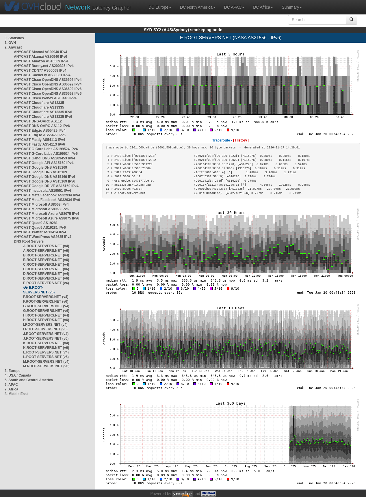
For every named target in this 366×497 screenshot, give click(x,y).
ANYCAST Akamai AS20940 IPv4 (40, 52)
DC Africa (263, 7)
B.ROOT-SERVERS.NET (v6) (46, 260)
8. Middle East (16, 394)
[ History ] (241, 140)
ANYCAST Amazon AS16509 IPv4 (41, 61)
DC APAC (234, 7)
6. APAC (11, 385)
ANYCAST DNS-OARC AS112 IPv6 (42, 126)
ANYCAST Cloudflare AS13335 (39, 103)
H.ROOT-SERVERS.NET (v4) (46, 315)
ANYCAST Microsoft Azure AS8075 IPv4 (46, 214)
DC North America (197, 7)
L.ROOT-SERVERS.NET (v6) (46, 357)
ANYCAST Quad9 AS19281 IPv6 (40, 228)
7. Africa (11, 389)
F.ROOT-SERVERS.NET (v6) (45, 301)
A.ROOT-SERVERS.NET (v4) (46, 246)
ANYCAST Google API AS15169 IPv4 (44, 163)
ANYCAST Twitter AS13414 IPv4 (40, 232)
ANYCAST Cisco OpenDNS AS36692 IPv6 (47, 89)
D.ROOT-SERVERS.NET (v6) (46, 278)
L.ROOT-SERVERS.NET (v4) (46, 352)
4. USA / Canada (18, 375)
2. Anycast (13, 47)
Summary (292, 7)
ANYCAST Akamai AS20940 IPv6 (40, 57)
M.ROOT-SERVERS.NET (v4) (46, 362)
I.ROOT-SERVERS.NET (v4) (45, 325)
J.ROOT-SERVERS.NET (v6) (45, 338)
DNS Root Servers (29, 241)
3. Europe (13, 371)
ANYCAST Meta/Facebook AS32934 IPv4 (47, 195)
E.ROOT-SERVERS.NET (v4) (46, 283)
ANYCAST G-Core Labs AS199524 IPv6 (46, 154)
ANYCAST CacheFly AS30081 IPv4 (42, 75)
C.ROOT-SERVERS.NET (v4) (46, 265)
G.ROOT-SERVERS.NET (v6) (46, 311)
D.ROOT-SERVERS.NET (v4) (46, 274)
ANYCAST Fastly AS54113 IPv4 (39, 140)
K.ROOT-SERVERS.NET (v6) (46, 348)
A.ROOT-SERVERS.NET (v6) (46, 251)
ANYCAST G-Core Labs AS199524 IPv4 (46, 149)
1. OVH (10, 43)
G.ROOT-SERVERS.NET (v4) (46, 306)
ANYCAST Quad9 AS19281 (36, 223)
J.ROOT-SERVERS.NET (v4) (45, 334)
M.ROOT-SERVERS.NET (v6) (46, 366)
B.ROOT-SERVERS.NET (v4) (46, 255)
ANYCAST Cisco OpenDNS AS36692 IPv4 (47, 80)
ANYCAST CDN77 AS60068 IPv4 (40, 70)
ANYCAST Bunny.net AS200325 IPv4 (44, 66)
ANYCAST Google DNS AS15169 (40, 167)
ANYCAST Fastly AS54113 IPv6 (39, 144)
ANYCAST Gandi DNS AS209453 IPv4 (44, 158)
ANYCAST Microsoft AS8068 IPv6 (41, 209)
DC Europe (159, 7)
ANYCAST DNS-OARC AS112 (38, 121)
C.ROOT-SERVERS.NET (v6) (46, 269)
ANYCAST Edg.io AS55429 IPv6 (40, 135)
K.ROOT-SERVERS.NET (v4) (46, 343)
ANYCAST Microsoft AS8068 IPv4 (41, 204)
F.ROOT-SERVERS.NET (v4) (45, 297)
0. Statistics (14, 38)
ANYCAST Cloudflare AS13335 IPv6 (43, 112)
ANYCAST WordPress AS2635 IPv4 (42, 237)
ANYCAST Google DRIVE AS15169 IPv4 (46, 186)
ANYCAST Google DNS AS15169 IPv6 (44, 177)
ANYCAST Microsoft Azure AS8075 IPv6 (46, 218)
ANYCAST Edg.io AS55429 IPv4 (40, 131)
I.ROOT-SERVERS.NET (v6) (45, 329)
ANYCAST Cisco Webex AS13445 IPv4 (45, 98)
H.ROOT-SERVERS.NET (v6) (46, 320)
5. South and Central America (29, 380)
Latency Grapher (98, 7)
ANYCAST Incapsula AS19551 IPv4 (42, 191)
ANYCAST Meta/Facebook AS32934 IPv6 (47, 200)
